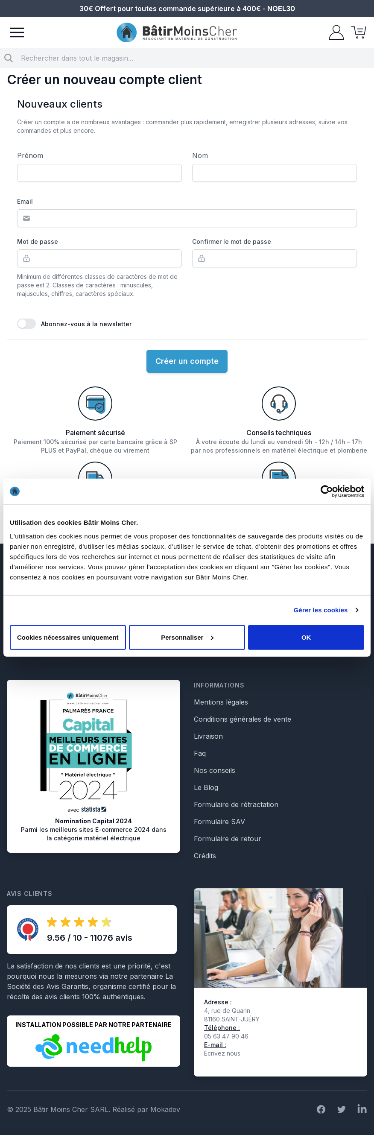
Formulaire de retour (227, 838)
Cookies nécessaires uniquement (68, 637)
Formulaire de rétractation (236, 804)
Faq (200, 753)
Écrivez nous (222, 1053)
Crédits (205, 855)
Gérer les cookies (321, 610)
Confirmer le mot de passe (231, 241)
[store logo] (177, 33)
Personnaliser (187, 637)
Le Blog (206, 787)
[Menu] (17, 32)
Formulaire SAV (219, 821)
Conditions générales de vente (242, 719)
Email (25, 201)
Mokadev (165, 1109)
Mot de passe (37, 241)
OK (306, 637)
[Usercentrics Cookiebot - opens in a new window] (326, 491)
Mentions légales (221, 702)
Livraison (208, 736)
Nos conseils (214, 770)
